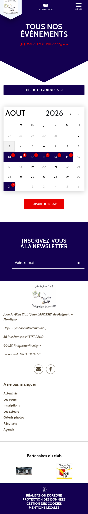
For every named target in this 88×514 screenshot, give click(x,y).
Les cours (10, 399)
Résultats (10, 423)
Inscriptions (12, 405)
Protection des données (44, 499)
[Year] (51, 113)
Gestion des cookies (44, 504)
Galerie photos (14, 417)
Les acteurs (11, 411)
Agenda (9, 429)
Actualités (11, 393)
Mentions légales (44, 508)
